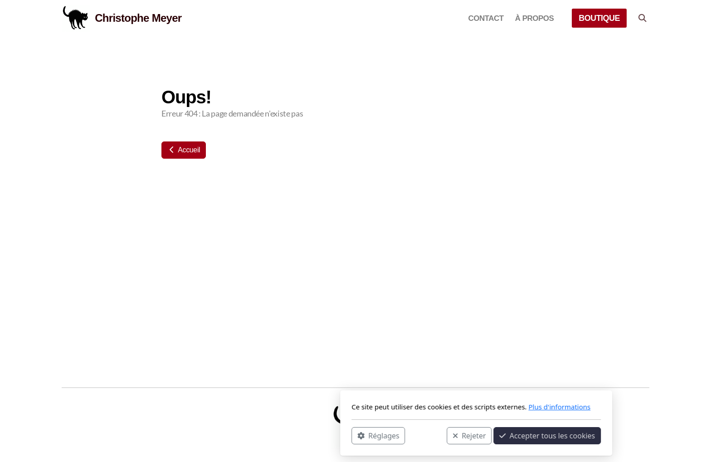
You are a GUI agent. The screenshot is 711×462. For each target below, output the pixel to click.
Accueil (183, 150)
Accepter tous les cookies (426, 435)
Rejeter (348, 435)
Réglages (257, 435)
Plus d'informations (439, 406)
